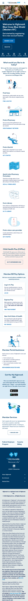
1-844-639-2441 (14, 432)
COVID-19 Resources (14, 469)
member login (8, 41)
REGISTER (7, 47)
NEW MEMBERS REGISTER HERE (11, 367)
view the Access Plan (15, 593)
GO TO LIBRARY (7, 211)
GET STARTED (7, 155)
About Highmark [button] (6, 474)
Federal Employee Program (8, 443)
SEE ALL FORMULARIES (9, 184)
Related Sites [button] (5, 481)
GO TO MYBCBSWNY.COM (14, 262)
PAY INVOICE (7, 324)
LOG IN (6, 293)
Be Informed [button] (5, 478)
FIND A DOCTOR (7, 101)
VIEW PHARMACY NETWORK (10, 128)
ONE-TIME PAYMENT (10, 309)
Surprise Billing (20, 443)
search (25, 3)
